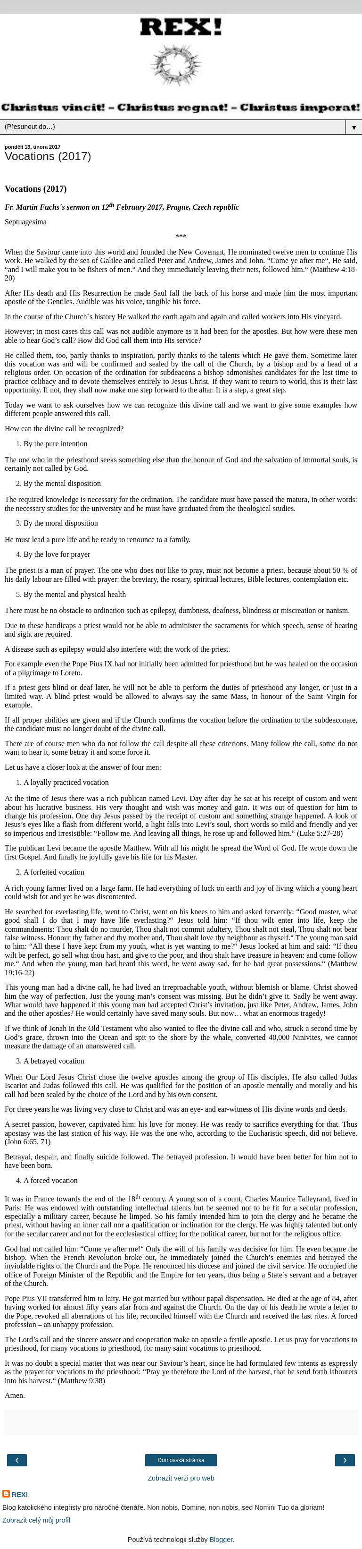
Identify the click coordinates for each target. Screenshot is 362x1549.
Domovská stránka (180, 1460)
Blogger (220, 1539)
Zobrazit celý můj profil (36, 1520)
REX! (20, 1494)
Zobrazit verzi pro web (181, 1478)
